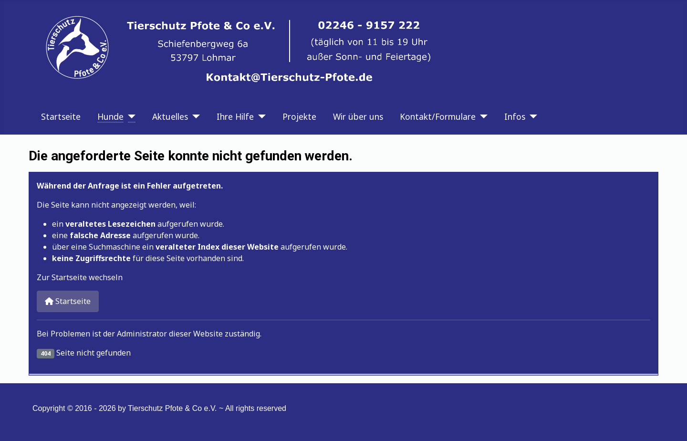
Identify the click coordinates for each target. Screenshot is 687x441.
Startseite (61, 116)
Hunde (110, 116)
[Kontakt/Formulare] (482, 116)
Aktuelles (170, 116)
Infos (514, 116)
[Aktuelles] (194, 116)
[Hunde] (129, 116)
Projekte (299, 116)
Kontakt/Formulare (438, 116)
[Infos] (531, 116)
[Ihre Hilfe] (260, 116)
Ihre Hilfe (235, 116)
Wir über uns (358, 116)
